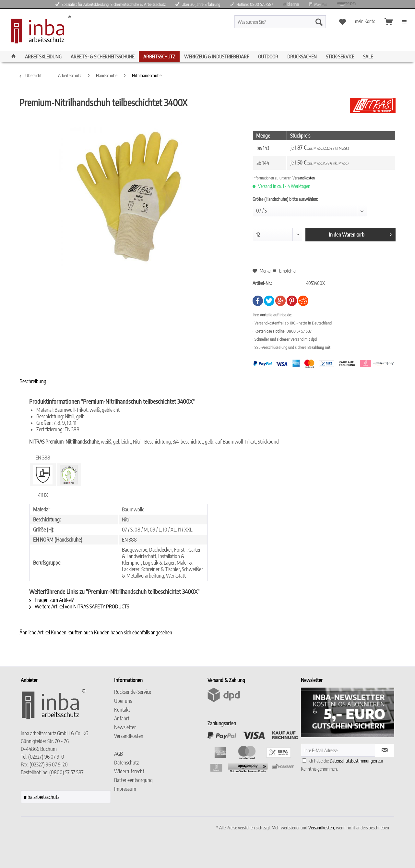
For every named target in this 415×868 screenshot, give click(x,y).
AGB (118, 754)
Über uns (123, 701)
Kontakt (122, 709)
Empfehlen (285, 271)
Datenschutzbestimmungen (353, 761)
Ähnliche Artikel (34, 632)
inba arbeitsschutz (41, 797)
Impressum (125, 789)
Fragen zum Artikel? (51, 600)
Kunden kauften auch (72, 632)
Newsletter (125, 727)
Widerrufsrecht (129, 771)
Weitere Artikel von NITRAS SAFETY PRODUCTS (79, 606)
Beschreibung (32, 381)
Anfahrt (121, 718)
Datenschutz (126, 762)
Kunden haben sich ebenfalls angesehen (133, 632)
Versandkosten (303, 178)
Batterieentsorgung (133, 780)
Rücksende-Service (132, 692)
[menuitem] (291, 24)
